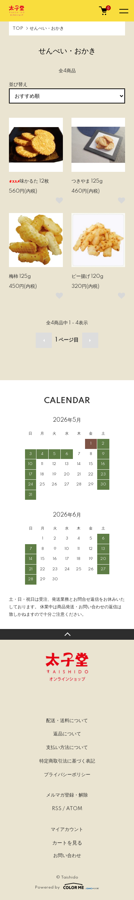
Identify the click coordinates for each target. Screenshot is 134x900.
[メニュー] (123, 10)
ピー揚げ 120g (87, 276)
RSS (56, 808)
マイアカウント (67, 829)
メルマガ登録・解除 (67, 795)
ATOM (74, 808)
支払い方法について (67, 747)
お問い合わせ (67, 855)
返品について (67, 733)
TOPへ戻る (67, 634)
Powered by (67, 886)
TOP (18, 28)
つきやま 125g (87, 181)
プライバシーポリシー (67, 774)
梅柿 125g (20, 276)
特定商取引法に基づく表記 (67, 761)
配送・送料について (67, 720)
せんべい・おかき (47, 28)
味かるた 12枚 (29, 181)
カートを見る (67, 843)
